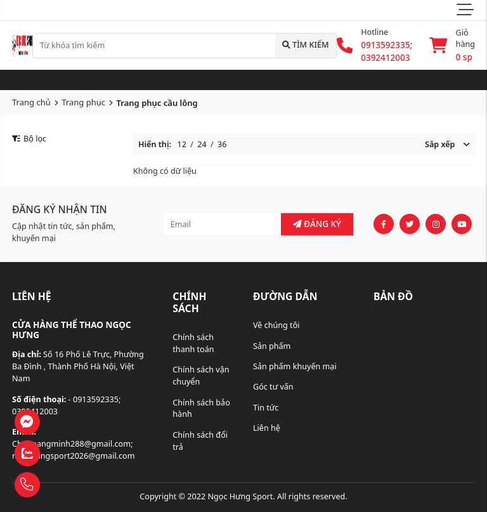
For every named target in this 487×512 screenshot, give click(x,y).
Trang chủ (31, 102)
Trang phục (83, 102)
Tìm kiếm (305, 44)
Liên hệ (266, 428)
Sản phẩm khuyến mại (295, 366)
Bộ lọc (29, 138)
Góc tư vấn (273, 386)
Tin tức (265, 407)
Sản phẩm (271, 346)
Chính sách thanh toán (193, 343)
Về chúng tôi (276, 325)
